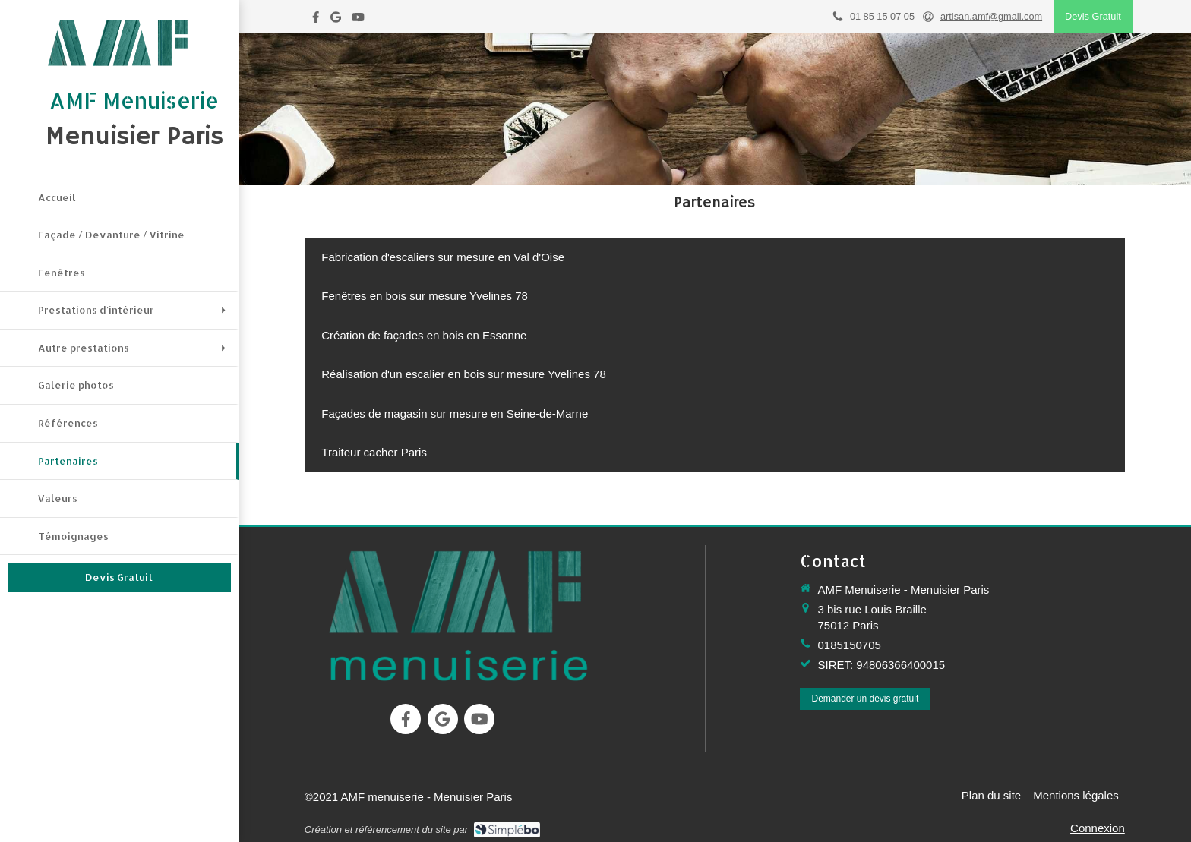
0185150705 (848, 645)
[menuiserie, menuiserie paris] (458, 615)
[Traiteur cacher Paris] (374, 452)
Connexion (1097, 828)
